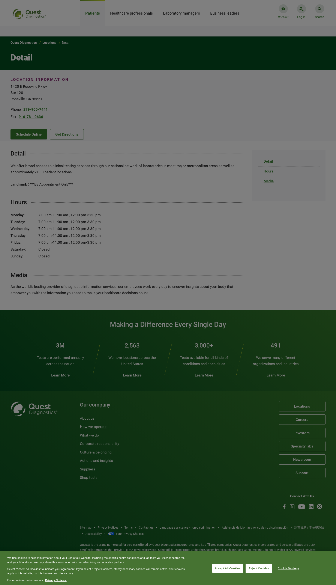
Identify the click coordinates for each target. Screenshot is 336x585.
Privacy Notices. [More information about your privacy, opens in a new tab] (55, 580)
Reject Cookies (259, 568)
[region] (168, 568)
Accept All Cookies (227, 568)
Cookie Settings (288, 568)
